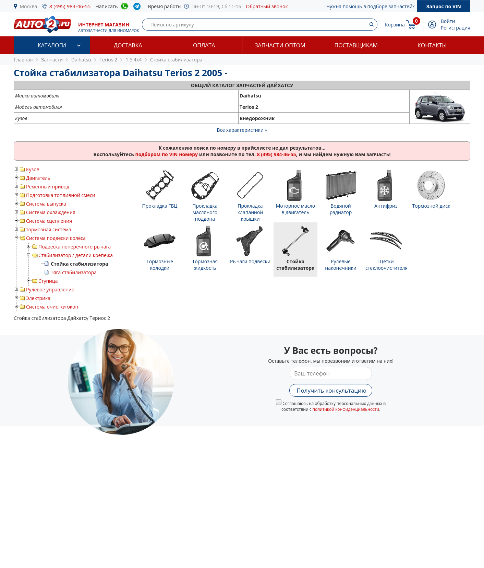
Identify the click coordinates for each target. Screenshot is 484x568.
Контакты (432, 45)
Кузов (32, 169)
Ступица (48, 281)
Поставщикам (356, 45)
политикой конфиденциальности (346, 409)
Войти (448, 21)
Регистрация (455, 27)
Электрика (38, 298)
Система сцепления (49, 221)
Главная (23, 59)
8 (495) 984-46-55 (70, 6)
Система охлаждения (50, 212)
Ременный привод (47, 186)
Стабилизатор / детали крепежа (75, 255)
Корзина (395, 24)
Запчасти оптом (280, 45)
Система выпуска (46, 203)
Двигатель (38, 178)
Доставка (128, 45)
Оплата (204, 45)
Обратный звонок (267, 6)
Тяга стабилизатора (74, 272)
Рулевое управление (50, 289)
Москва (28, 6)
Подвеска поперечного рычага (74, 246)
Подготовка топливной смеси (60, 195)
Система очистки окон (52, 306)
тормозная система (48, 229)
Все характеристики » (242, 130)
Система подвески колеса (56, 238)
